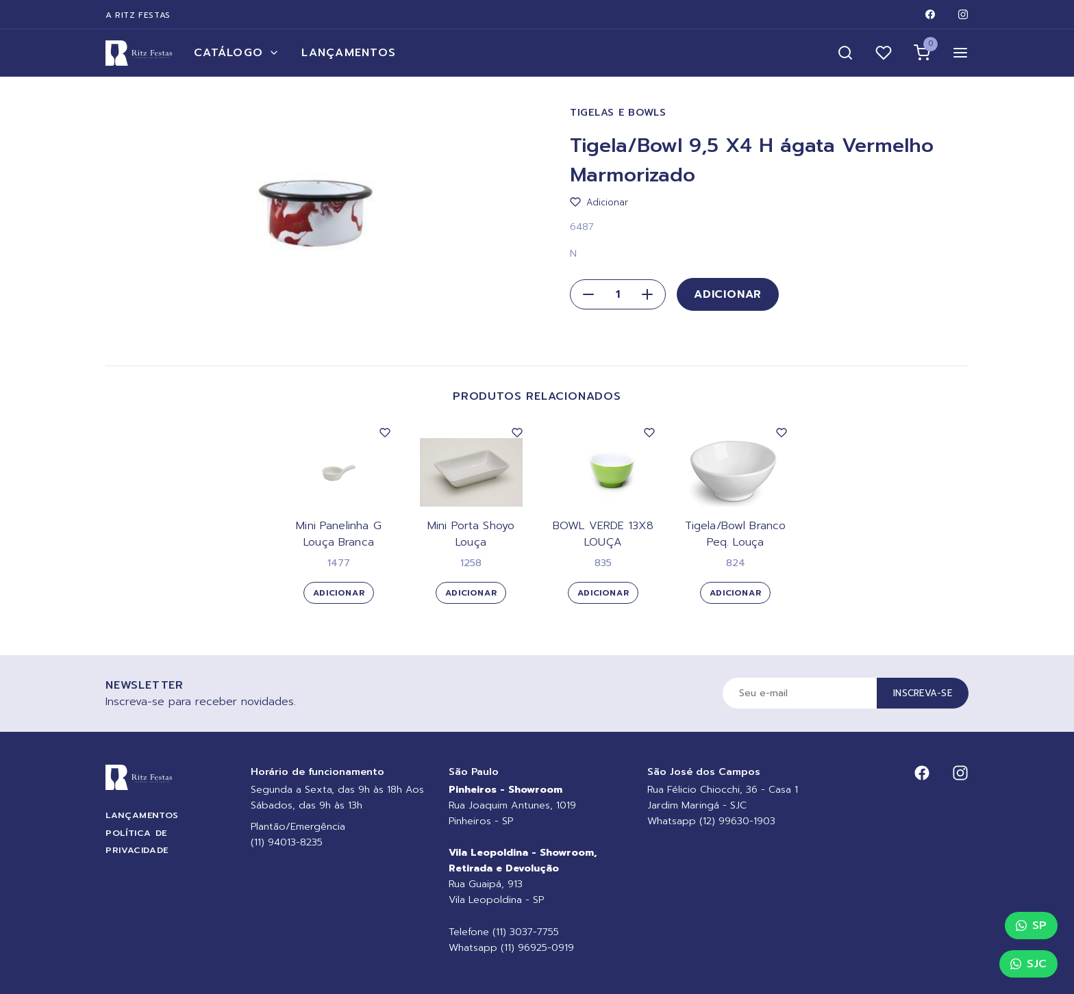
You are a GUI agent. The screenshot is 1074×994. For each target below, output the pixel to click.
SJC (1028, 964)
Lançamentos (348, 52)
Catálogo (236, 52)
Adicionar (728, 294)
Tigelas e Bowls (618, 112)
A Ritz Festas (138, 15)
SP (1031, 925)
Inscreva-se (922, 693)
